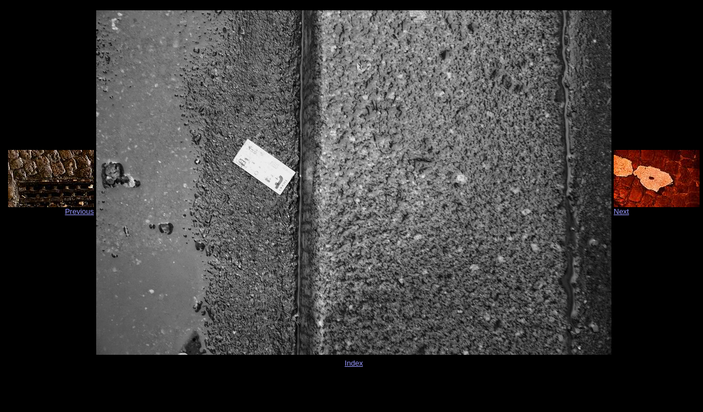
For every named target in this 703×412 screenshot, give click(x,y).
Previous (79, 211)
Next (621, 211)
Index (354, 363)
